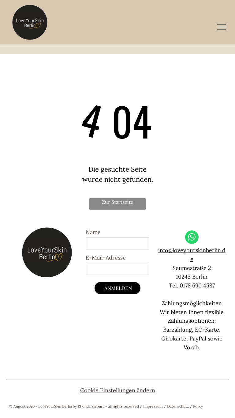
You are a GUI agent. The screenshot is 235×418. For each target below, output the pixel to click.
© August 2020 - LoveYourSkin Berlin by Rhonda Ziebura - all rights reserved (74, 406)
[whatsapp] (192, 237)
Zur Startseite (117, 202)
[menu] (221, 27)
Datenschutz (178, 406)
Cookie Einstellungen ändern (117, 390)
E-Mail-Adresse (106, 257)
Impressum (153, 406)
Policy (198, 406)
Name (93, 232)
